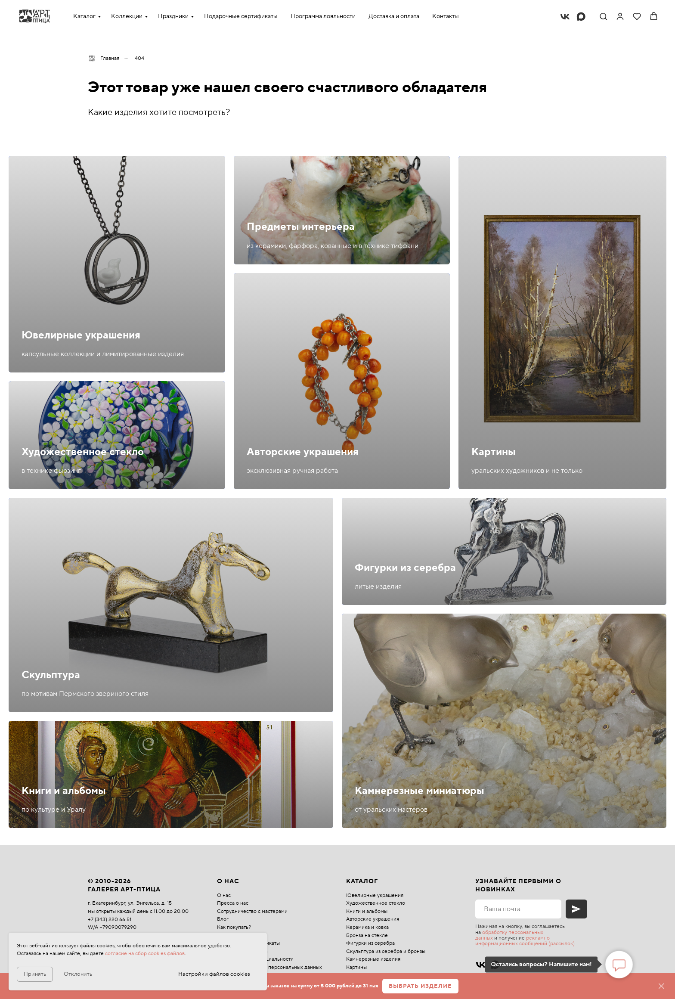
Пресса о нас (232, 903)
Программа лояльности (323, 16)
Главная (103, 58)
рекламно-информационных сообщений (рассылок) (525, 941)
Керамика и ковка (367, 927)
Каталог (84, 16)
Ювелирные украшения (81, 335)
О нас (224, 895)
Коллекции (126, 16)
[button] (603, 16)
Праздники (173, 16)
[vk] (565, 16)
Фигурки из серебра (405, 567)
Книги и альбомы (64, 790)
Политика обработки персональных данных (269, 967)
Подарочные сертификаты (241, 16)
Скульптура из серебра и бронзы (385, 951)
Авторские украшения (303, 452)
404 (139, 58)
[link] (620, 16)
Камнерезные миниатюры (419, 790)
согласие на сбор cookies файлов (145, 953)
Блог (223, 919)
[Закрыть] (661, 986)
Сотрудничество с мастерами (252, 911)
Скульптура (51, 675)
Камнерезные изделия (373, 959)
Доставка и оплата (393, 16)
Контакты (445, 16)
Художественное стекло (83, 452)
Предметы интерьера (301, 226)
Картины (493, 452)
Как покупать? (234, 927)
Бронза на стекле (367, 935)
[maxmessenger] (581, 16)
